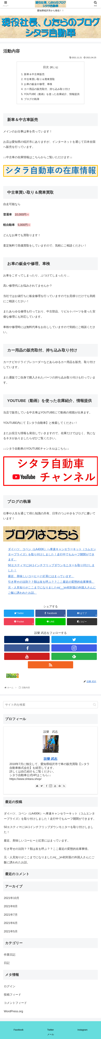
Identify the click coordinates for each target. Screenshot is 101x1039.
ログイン (9, 987)
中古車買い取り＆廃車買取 (39, 79)
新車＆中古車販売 (34, 74)
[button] (94, 706)
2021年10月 (11, 899)
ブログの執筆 (31, 100)
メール (50, 1035)
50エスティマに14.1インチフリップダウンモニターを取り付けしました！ (48, 831)
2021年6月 (11, 924)
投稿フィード (12, 995)
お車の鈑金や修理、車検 (38, 84)
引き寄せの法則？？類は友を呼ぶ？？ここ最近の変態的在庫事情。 (51, 583)
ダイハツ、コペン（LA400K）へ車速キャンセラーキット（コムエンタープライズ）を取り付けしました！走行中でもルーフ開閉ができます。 (52, 555)
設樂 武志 (50, 760)
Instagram (82, 1031)
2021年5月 (11, 932)
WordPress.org (13, 1012)
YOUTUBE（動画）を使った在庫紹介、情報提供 (52, 95)
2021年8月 (11, 907)
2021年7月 (11, 915)
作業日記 (9, 955)
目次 (46, 67)
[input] (50, 705)
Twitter (50, 1031)
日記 (7, 964)
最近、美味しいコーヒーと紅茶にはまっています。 (41, 577)
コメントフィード (15, 1004)
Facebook (18, 1031)
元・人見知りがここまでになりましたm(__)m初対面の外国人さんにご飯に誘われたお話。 (49, 861)
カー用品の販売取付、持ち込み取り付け (47, 89)
